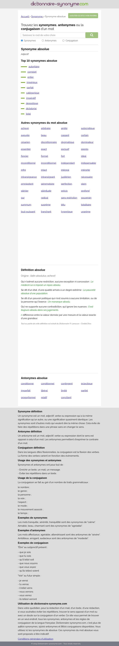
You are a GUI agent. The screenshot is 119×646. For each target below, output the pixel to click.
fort (63, 156)
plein (83, 183)
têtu (63, 204)
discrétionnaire (49, 142)
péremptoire (47, 183)
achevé (25, 128)
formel (44, 156)
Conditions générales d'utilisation (35, 639)
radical (44, 197)
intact (44, 170)
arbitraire (46, 128)
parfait (30, 87)
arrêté (64, 128)
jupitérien (66, 177)
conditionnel (47, 383)
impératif (31, 98)
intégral (65, 170)
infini (23, 170)
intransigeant (48, 177)
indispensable (88, 163)
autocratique (88, 128)
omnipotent (27, 183)
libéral (44, 390)
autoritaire (34, 66)
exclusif (65, 149)
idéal (83, 156)
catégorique (32, 92)
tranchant (46, 211)
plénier (24, 190)
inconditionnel (48, 163)
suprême (46, 204)
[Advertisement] (59, 241)
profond (85, 190)
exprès (84, 149)
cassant (65, 135)
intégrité (85, 170)
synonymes (47, 25)
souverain (86, 197)
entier (30, 77)
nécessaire (87, 177)
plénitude (46, 190)
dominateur (87, 142)
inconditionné (28, 163)
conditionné (27, 383)
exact (44, 149)
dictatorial (31, 108)
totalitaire (86, 204)
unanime (85, 211)
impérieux (32, 82)
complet (31, 71)
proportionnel (28, 397)
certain (84, 135)
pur (22, 197)
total (28, 113)
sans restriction (69, 197)
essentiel (26, 149)
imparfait (25, 390)
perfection (66, 183)
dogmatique (67, 142)
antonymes (66, 25)
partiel (84, 390)
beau (43, 135)
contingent (67, 383)
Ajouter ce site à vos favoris (83, 16)
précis (64, 190)
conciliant (66, 397)
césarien (25, 142)
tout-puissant (28, 211)
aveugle (25, 135)
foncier (24, 156)
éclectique (86, 383)
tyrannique (67, 211)
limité (64, 390)
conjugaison (30, 29)
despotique (32, 103)
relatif (44, 397)
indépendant (68, 163)
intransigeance (29, 177)
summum (26, 204)
